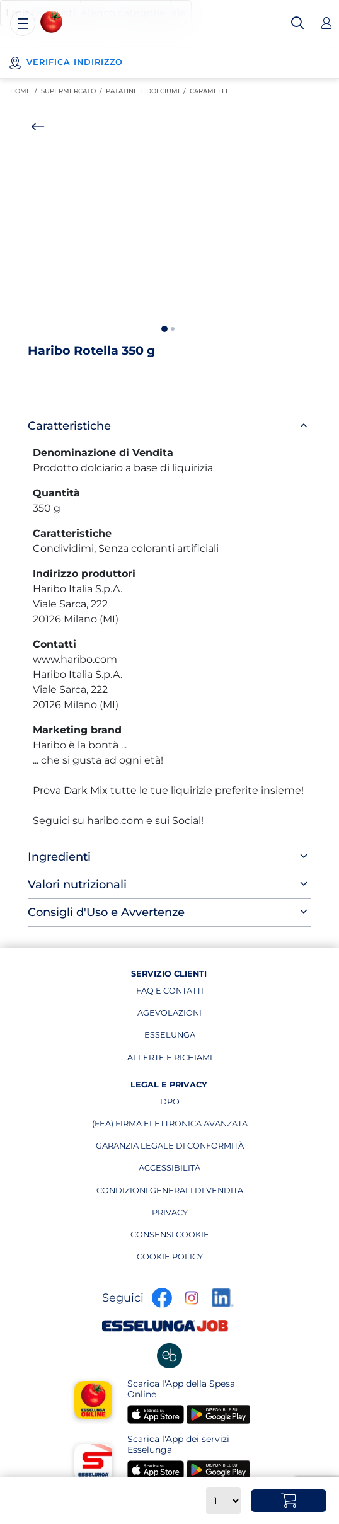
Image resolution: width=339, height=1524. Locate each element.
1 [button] (164, 329)
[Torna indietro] (37, 126)
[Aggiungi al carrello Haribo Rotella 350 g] (288, 1500)
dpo (204, 1104)
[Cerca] (297, 23)
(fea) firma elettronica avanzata (170, 1126)
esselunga (178, 1037)
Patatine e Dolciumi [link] (148, 91)
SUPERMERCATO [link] (73, 91)
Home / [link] (25, 91)
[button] (169, 230)
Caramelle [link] (212, 91)
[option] (169, 230)
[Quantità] (223, 1500)
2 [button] (173, 329)
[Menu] (22, 23)
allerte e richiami (169, 1060)
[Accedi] (326, 23)
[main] (169, 513)
